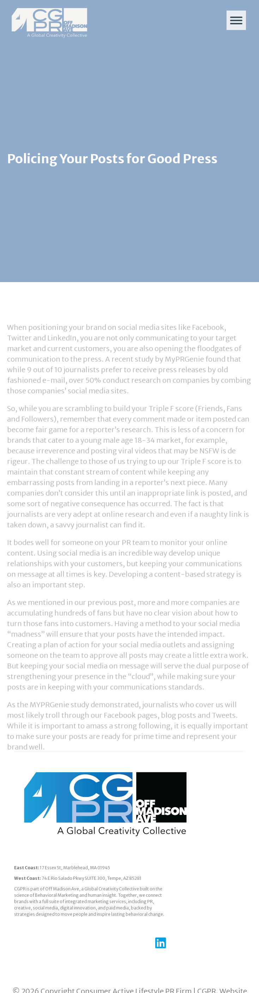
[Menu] (236, 20)
